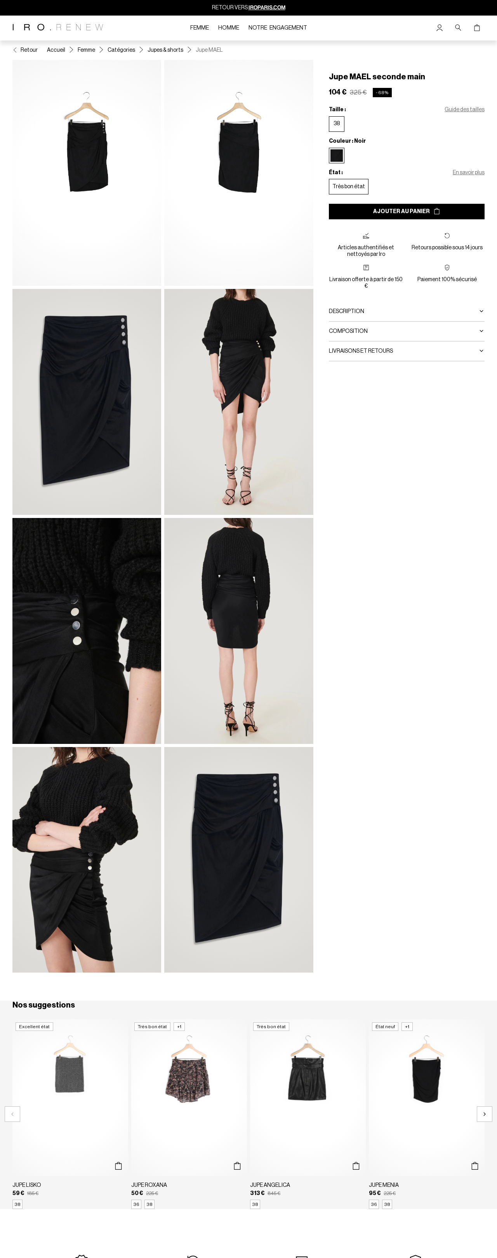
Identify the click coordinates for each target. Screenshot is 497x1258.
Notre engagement (277, 28)
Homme (228, 28)
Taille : (337, 109)
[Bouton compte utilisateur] (439, 28)
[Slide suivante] (484, 1114)
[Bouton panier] (477, 28)
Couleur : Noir (347, 141)
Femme (199, 28)
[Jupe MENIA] (427, 1114)
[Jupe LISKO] (70, 1114)
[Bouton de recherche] (458, 28)
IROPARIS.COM (266, 7)
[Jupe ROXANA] (189, 1114)
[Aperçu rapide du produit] (118, 1166)
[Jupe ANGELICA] (308, 1114)
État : (336, 172)
